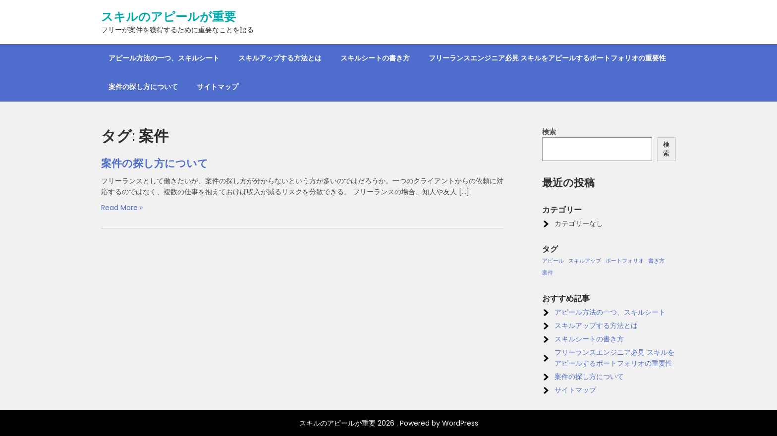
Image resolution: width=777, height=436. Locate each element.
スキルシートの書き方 (375, 58)
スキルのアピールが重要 (168, 17)
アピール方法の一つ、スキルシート (164, 58)
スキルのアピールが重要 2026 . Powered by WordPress (388, 423)
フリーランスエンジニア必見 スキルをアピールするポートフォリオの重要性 (547, 58)
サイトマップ (217, 87)
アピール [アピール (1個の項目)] (553, 261)
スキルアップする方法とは (280, 58)
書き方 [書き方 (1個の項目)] (656, 261)
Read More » (122, 208)
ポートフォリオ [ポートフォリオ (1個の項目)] (625, 261)
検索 (549, 132)
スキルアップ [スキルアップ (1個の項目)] (584, 261)
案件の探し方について (143, 87)
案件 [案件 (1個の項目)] (547, 272)
